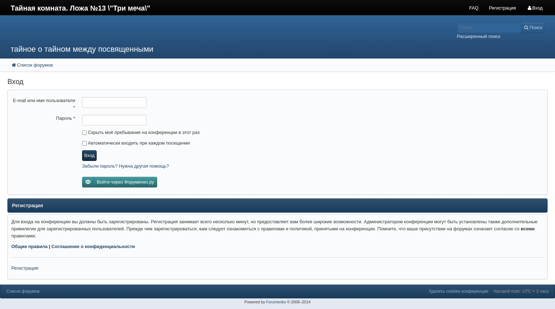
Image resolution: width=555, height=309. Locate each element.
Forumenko (276, 302)
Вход (89, 155)
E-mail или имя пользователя (44, 104)
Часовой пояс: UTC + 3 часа (521, 291)
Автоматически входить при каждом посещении (136, 143)
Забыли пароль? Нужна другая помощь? (125, 166)
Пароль (65, 118)
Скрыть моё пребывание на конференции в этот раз (141, 132)
